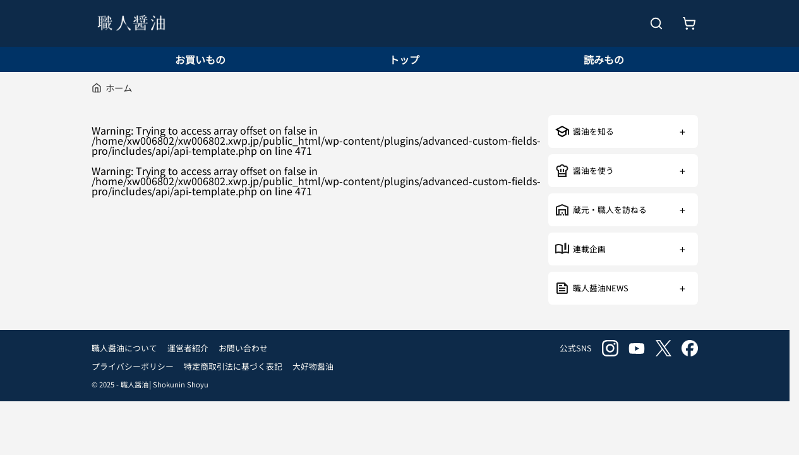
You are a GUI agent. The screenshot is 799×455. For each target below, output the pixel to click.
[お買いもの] (689, 23)
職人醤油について (124, 348)
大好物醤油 (312, 366)
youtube (636, 348)
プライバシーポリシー (133, 366)
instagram (610, 348)
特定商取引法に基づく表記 (233, 366)
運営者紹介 (187, 348)
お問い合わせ (243, 348)
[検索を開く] (656, 23)
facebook (690, 348)
